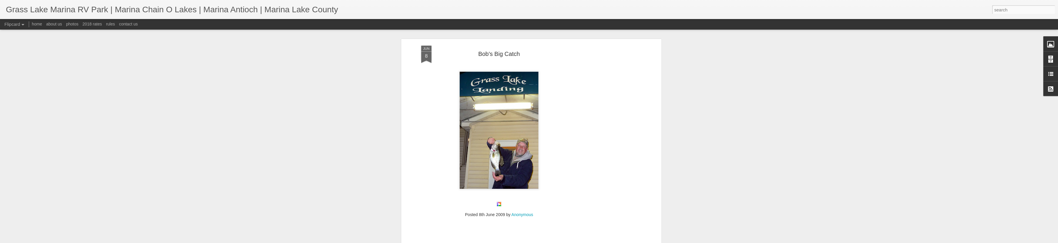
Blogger (547, 240)
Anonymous (522, 78)
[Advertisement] (499, 116)
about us (54, 24)
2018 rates (92, 24)
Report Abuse (565, 240)
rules (110, 24)
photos (72, 24)
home (37, 24)
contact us (128, 24)
